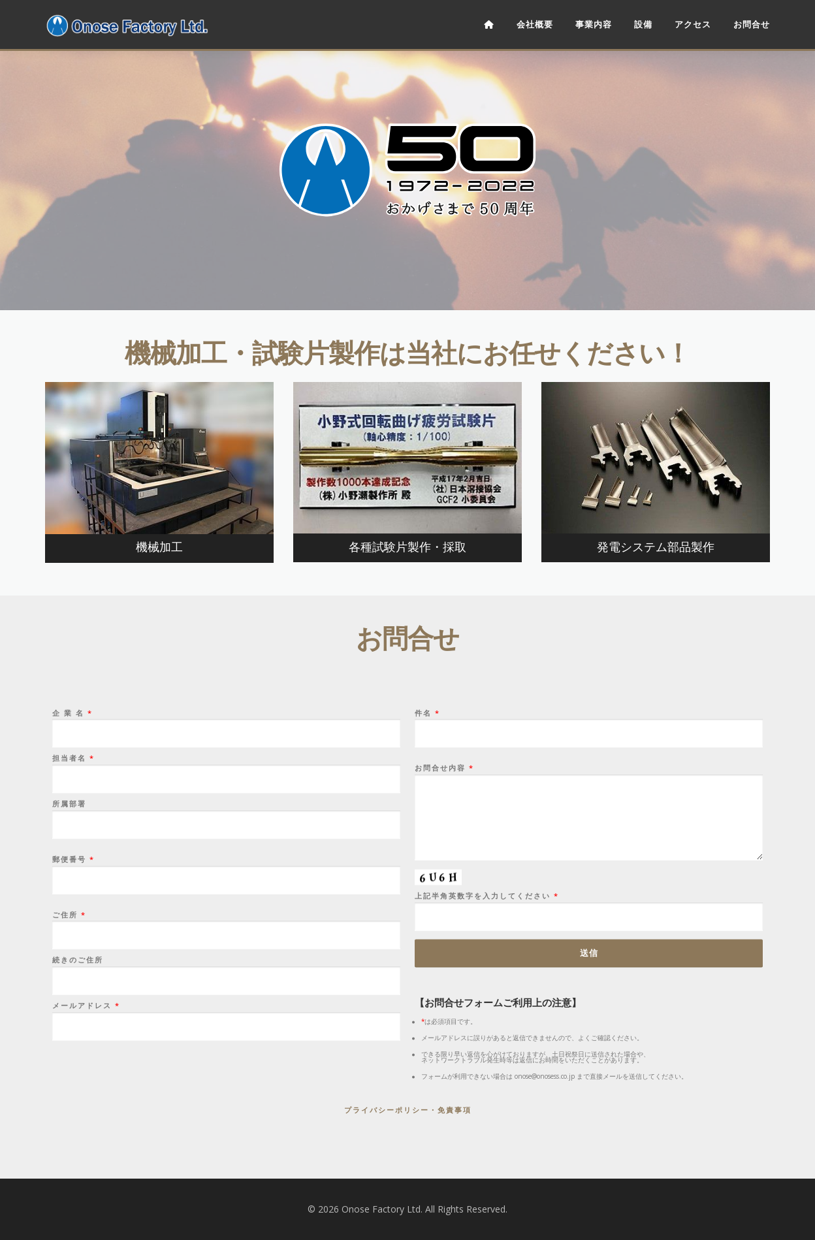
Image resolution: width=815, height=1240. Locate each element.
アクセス (693, 24)
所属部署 (226, 1137)
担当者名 (226, 1091)
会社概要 (535, 24)
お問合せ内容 (589, 1135)
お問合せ (751, 24)
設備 (643, 24)
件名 (589, 1046)
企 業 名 (226, 1046)
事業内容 (593, 24)
